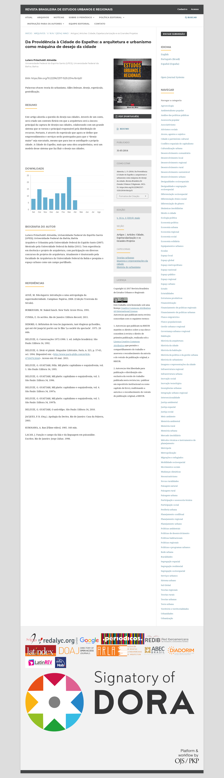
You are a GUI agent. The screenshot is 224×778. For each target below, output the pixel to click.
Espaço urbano (168, 283)
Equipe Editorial (79, 23)
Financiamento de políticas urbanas (178, 312)
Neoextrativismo (169, 476)
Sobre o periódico (81, 17)
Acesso (195, 9)
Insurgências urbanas (171, 388)
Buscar (191, 17)
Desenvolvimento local (172, 157)
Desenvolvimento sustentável (175, 172)
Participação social (170, 504)
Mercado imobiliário (171, 435)
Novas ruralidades (170, 481)
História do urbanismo (129, 267)
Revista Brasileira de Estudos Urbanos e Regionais (68, 9)
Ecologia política (169, 217)
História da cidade (169, 345)
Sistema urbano (168, 580)
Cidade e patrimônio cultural (175, 138)
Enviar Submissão (174, 34)
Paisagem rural (168, 490)
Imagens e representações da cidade (178, 364)
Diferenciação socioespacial (174, 194)
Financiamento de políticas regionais (178, 307)
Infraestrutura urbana (171, 373)
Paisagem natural (169, 485)
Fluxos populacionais (171, 321)
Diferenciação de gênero (172, 203)
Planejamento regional (172, 519)
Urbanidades (167, 613)
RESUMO (124, 128)
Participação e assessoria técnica (176, 500)
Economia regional (170, 231)
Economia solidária (170, 241)
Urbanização (167, 618)
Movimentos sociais (170, 467)
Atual (28, 17)
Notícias (59, 17)
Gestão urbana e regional (173, 326)
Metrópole (166, 448)
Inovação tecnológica (171, 383)
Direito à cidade (168, 213)
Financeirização (168, 302)
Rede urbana (167, 552)
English (165, 54)
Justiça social (167, 411)
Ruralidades (167, 556)
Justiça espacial (168, 407)
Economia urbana (169, 227)
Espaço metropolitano (171, 265)
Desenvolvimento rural (172, 167)
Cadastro (182, 9)
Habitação (166, 336)
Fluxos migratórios (170, 317)
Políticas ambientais (170, 528)
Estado (164, 288)
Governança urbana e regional (175, 331)
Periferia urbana (169, 509)
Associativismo (168, 124)
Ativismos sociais (169, 129)
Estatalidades (167, 293)
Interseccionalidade (170, 397)
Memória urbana (169, 430)
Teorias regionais (169, 589)
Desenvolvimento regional (174, 162)
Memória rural (168, 426)
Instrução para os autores (44, 23)
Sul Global (166, 585)
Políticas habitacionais (172, 538)
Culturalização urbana (171, 148)
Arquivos (43, 17)
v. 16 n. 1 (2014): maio (58, 33)
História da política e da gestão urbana (179, 354)
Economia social (169, 236)
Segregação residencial (172, 566)
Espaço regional (168, 279)
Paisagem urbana (169, 495)
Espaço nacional (168, 269)
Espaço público (168, 274)
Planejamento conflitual (172, 514)
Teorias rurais (167, 594)
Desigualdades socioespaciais (175, 181)
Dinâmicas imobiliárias (172, 208)
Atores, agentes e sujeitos (173, 134)
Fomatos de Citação (129, 196)
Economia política (169, 222)
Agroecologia (167, 105)
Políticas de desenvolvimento (175, 533)
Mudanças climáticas (171, 471)
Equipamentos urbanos (172, 246)
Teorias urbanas (125, 257)
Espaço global (167, 260)
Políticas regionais (170, 542)
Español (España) (170, 63)
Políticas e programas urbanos (175, 547)
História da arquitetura (172, 340)
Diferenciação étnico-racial (174, 198)
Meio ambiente (168, 416)
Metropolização (168, 452)
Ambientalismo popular (172, 110)
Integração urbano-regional (174, 392)
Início (28, 33)
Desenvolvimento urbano (173, 176)
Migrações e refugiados (172, 457)
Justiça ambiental (169, 402)
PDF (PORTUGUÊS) (128, 116)
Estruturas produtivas (171, 298)
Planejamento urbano (171, 523)
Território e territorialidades (175, 608)
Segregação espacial (170, 561)
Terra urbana (167, 604)
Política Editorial (110, 17)
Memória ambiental (170, 421)
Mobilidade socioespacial (173, 462)
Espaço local (167, 255)
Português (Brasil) (170, 59)
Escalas (164, 250)
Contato (99, 23)
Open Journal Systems (172, 77)
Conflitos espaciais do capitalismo (177, 143)
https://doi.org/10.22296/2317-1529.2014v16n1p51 (56, 78)
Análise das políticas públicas (175, 115)
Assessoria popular (170, 120)
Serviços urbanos (169, 575)
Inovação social (168, 378)
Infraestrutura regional (172, 369)
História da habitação (171, 350)
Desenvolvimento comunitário (176, 153)
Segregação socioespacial (173, 571)
